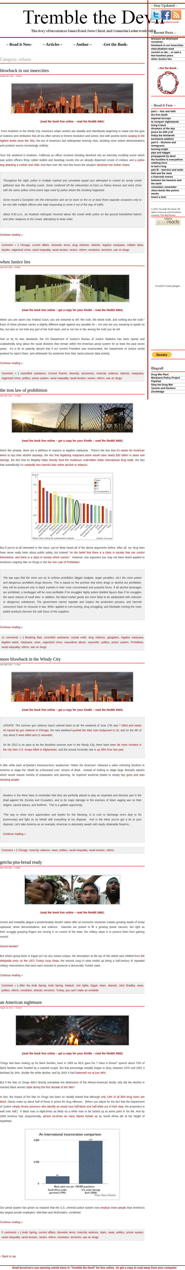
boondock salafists (162, 138)
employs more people (113, 1207)
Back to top (9, 1256)
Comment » (9, 245)
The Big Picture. (168, 215)
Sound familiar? (9, 946)
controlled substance (33, 373)
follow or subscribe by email (165, 22)
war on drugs (121, 249)
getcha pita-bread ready (21, 862)
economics (87, 373)
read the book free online (57, 121)
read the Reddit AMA (90, 121)
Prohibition (137, 642)
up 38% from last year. (110, 749)
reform (83, 249)
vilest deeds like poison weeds (165, 192)
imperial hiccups (161, 118)
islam (103, 985)
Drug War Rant (160, 374)
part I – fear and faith (163, 111)
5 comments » (10, 1232)
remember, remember (164, 187)
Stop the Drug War (162, 384)
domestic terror (61, 245)
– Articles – (52, 44)
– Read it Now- (19, 44)
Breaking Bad (33, 637)
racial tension (60, 249)
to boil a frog (158, 166)
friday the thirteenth (163, 135)
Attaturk (69, 985)
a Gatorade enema (162, 176)
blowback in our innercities (167, 45)
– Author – (82, 44)
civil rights (82, 985)
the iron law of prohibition (23, 390)
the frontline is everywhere (167, 159)
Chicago (25, 245)
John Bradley (127, 985)
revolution (94, 249)
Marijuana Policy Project (165, 377)
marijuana (137, 373)
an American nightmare (21, 1002)
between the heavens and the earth (166, 182)
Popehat (156, 381)
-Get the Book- (115, 44)
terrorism (106, 249)
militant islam (135, 245)
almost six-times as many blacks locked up (70, 1116)
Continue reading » (11, 234)
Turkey (60, 990)
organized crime (21, 249)
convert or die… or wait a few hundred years (166, 54)
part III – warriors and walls (167, 169)
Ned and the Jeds (161, 173)
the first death (159, 114)
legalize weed (10, 642)
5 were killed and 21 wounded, (34, 735)
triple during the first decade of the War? (50, 1087)
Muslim (6, 249)
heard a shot (158, 197)
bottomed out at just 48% (91, 1072)
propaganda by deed (163, 156)
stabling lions (159, 162)
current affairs (40, 245)
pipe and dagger (160, 152)
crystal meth (78, 637)
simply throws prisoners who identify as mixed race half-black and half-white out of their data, (68, 1106)
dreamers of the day (163, 128)
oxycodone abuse (75, 642)
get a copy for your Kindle (75, 310)
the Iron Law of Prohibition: (64, 562)
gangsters (113, 637)
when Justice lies (161, 59)
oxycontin (93, 642)
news (37, 642)
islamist (95, 245)
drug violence (80, 245)
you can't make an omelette (82, 990)
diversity (74, 373)
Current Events (57, 373)
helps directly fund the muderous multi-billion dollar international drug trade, (88, 460)
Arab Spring (55, 985)
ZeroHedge (157, 391)
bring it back (158, 125)
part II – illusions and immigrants (163, 144)
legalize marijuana (114, 245)
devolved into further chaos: (113, 165)
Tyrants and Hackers (163, 388)
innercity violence (107, 373)
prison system (40, 378)
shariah (38, 990)
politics (26, 378)
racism (73, 249)
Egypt (94, 985)
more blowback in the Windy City (30, 659)
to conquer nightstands (165, 121)
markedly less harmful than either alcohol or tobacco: (56, 464)
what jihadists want (162, 48)
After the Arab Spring (32, 985)
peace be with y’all (162, 131)
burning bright (159, 149)
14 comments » (11, 637)
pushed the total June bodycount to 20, (95, 730)
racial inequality (41, 249)
